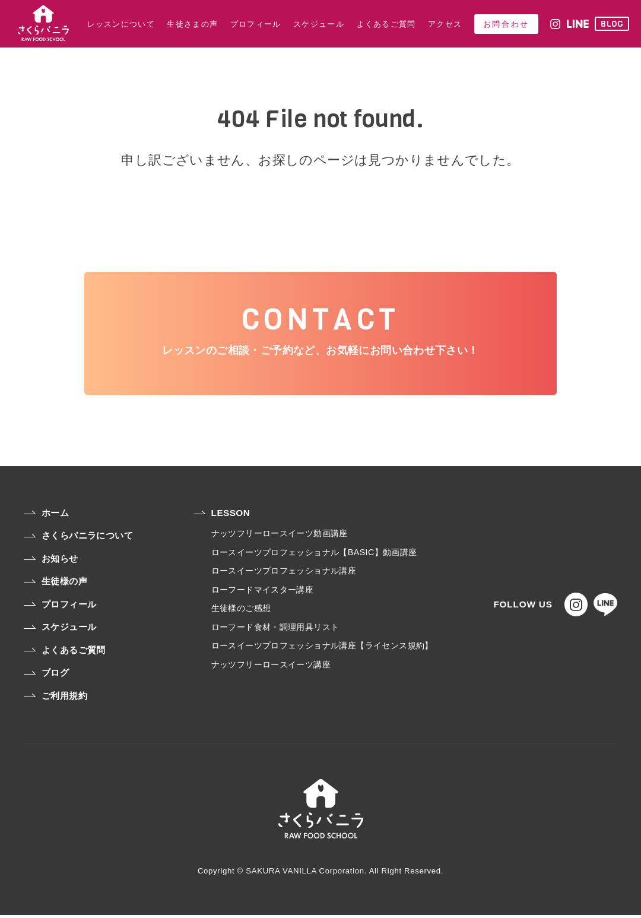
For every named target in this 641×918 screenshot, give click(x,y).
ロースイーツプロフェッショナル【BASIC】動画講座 (314, 555)
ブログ (46, 675)
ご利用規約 (55, 699)
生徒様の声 (55, 584)
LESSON (221, 516)
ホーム (46, 516)
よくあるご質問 (65, 653)
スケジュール (60, 630)
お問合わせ (506, 24)
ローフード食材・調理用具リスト (275, 629)
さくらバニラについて (78, 538)
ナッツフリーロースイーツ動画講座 (279, 536)
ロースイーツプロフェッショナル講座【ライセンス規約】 (322, 648)
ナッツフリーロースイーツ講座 (270, 667)
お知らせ (51, 561)
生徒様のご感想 (241, 611)
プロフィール (60, 607)
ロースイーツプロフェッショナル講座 (283, 573)
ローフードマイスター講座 (262, 592)
